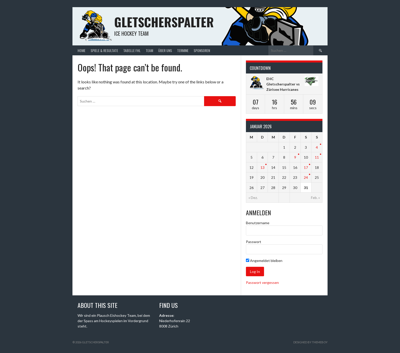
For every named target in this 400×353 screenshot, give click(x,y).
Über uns (165, 50)
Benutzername (257, 223)
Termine (183, 50)
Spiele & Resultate (104, 50)
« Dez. (253, 197)
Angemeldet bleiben (264, 260)
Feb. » (315, 197)
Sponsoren (202, 50)
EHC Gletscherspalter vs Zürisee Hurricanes (283, 84)
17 (306, 167)
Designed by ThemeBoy (310, 342)
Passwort (253, 241)
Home (81, 50)
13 (262, 167)
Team (149, 50)
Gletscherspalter (164, 22)
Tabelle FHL (132, 50)
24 (306, 177)
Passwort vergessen (262, 282)
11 (317, 157)
